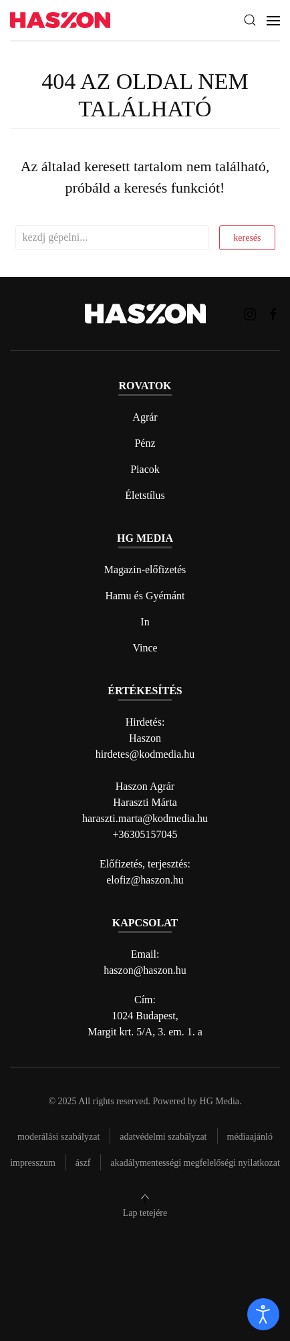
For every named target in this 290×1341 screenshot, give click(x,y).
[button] (250, 20)
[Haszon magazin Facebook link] (273, 313)
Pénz (144, 443)
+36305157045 (144, 834)
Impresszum (32, 1163)
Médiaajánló (250, 1137)
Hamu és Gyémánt (144, 595)
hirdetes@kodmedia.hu (145, 754)
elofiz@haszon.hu (145, 880)
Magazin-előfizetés (145, 569)
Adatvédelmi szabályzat (163, 1137)
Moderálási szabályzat (58, 1137)
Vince (144, 647)
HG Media (220, 1101)
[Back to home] (60, 20)
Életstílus (145, 495)
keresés (247, 238)
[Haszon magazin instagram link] (250, 313)
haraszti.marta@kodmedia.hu (145, 818)
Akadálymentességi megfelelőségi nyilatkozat (194, 1163)
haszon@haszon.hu (145, 970)
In (144, 621)
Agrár (144, 417)
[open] (263, 1314)
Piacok (145, 469)
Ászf (83, 1163)
